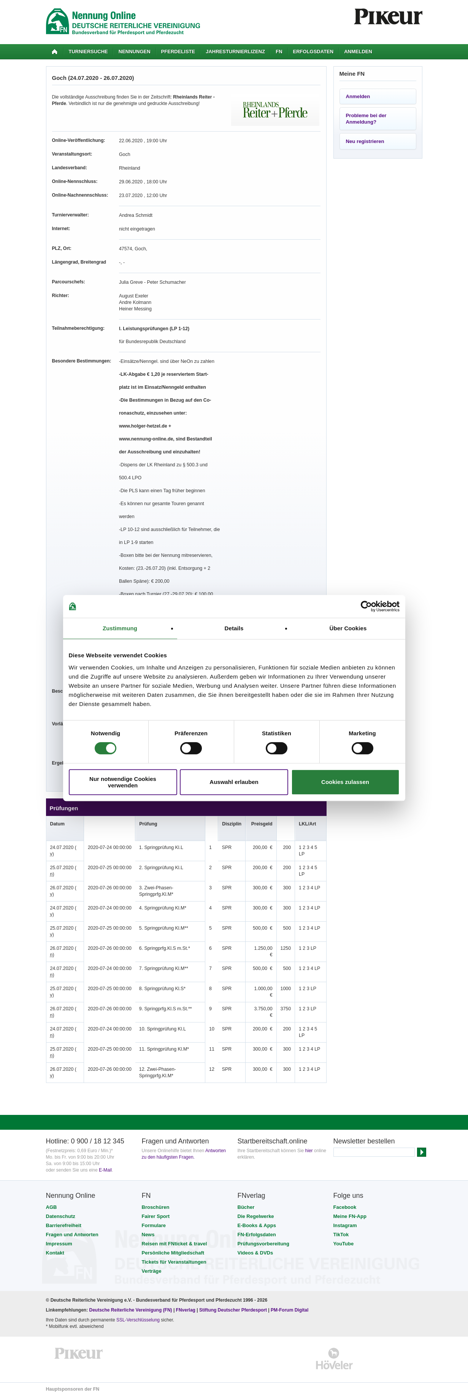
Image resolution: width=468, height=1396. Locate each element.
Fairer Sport (156, 1216)
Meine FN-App (349, 1216)
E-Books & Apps (257, 1225)
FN (279, 51)
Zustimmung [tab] (120, 628)
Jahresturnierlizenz (235, 51)
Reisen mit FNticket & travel (174, 1244)
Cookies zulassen (345, 782)
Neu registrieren (365, 141)
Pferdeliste (178, 51)
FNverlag (186, 1310)
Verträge (152, 1271)
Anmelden (358, 51)
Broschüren (156, 1207)
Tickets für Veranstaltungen (174, 1262)
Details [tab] (234, 628)
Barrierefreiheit (63, 1225)
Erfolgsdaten (313, 51)
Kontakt (55, 1253)
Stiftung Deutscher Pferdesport (233, 1310)
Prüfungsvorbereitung (264, 1244)
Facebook (345, 1207)
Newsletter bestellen (364, 1141)
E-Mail (105, 1170)
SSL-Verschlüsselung (138, 1320)
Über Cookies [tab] (348, 628)
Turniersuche (88, 51)
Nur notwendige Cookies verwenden (122, 782)
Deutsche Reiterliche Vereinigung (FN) (130, 1310)
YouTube (343, 1244)
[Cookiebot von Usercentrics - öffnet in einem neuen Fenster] (366, 606)
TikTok (341, 1234)
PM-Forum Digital (289, 1310)
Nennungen (135, 51)
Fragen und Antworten (72, 1234)
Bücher (246, 1207)
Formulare (154, 1225)
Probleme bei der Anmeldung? (366, 119)
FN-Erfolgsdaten (257, 1234)
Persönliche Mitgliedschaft (173, 1253)
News (148, 1234)
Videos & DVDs (255, 1253)
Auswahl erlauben (233, 782)
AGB (51, 1207)
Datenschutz (60, 1216)
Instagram (345, 1225)
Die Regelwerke (256, 1216)
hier (309, 1150)
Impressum (59, 1244)
